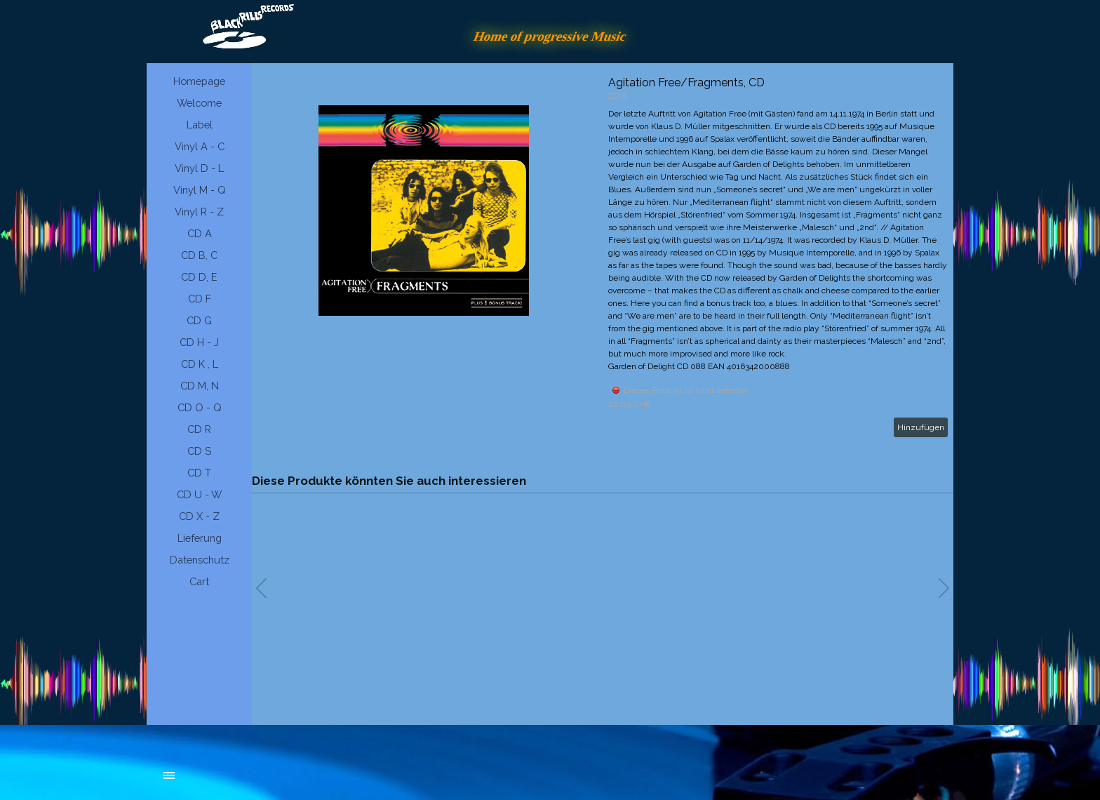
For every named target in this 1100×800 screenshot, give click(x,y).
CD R (199, 429)
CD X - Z (199, 516)
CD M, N (199, 386)
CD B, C (199, 255)
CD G (199, 320)
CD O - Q (199, 407)
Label (200, 125)
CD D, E (199, 277)
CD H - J (199, 342)
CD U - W (199, 494)
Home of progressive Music (550, 36)
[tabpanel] (269, 782)
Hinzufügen (920, 427)
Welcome (199, 103)
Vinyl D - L (199, 168)
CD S (199, 451)
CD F (199, 299)
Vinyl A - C (199, 146)
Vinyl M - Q (199, 190)
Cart (199, 581)
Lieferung (199, 538)
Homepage (199, 81)
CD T (199, 473)
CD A (199, 233)
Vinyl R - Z (199, 212)
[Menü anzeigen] (169, 775)
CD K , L (199, 364)
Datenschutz (199, 560)
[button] (943, 588)
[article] (602, 256)
